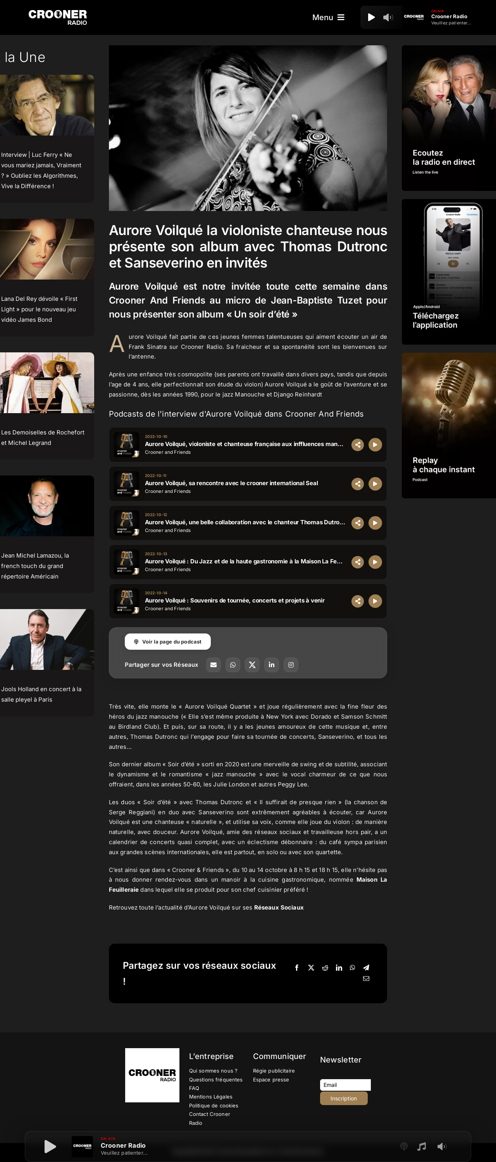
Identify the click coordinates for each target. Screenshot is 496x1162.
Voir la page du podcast (168, 641)
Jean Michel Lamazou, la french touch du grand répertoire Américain (35, 566)
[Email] (366, 978)
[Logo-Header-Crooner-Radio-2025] (58, 13)
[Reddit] (325, 968)
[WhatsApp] (352, 968)
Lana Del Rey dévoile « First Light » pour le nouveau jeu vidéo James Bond (39, 309)
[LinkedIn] (339, 968)
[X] (311, 968)
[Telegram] (366, 968)
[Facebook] (297, 968)
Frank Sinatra (148, 346)
